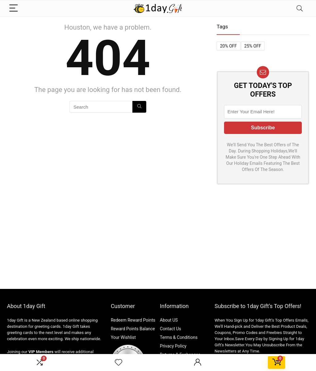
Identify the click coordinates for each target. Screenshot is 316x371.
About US (169, 320)
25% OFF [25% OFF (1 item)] (252, 46)
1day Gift (15, 320)
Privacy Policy (173, 346)
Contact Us (170, 328)
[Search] (299, 8)
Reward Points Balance (133, 328)
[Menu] (14, 8)
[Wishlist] (118, 363)
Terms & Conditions (179, 337)
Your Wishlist (123, 337)
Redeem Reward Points (133, 320)
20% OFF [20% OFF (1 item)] (228, 46)
